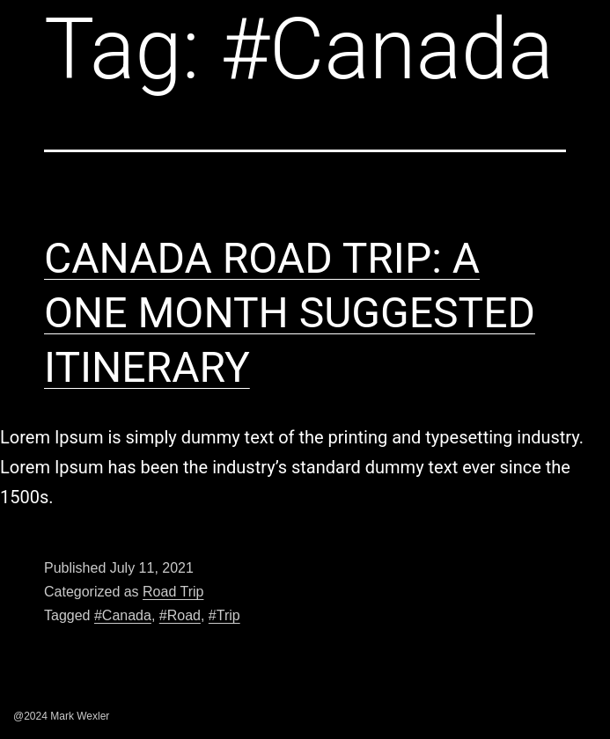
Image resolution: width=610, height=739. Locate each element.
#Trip (224, 615)
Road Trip (173, 591)
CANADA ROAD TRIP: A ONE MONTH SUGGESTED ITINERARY (289, 313)
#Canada (122, 615)
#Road (180, 615)
